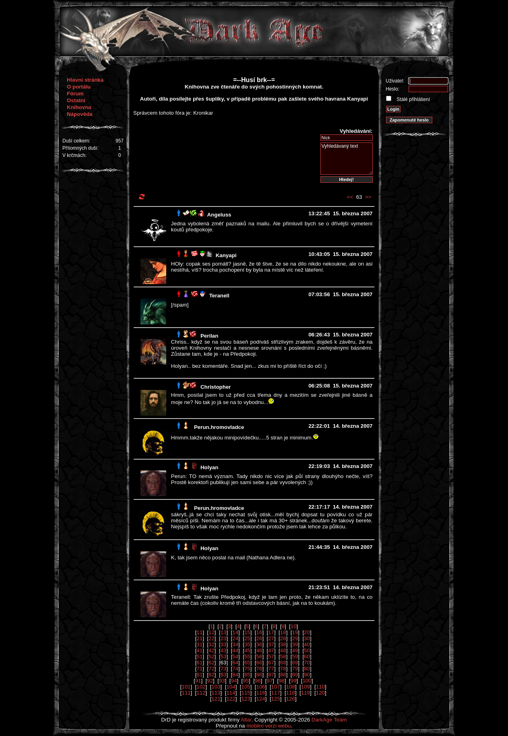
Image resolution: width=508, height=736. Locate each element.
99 (294, 681)
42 (212, 650)
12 (212, 632)
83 (224, 675)
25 (247, 638)
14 (235, 632)
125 (275, 699)
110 (320, 687)
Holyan (209, 467)
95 (246, 681)
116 (260, 693)
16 (259, 632)
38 (283, 644)
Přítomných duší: (80, 148)
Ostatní (76, 100)
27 (271, 638)
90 (307, 675)
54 (235, 657)
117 (275, 693)
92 (210, 681)
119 (305, 693)
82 (212, 675)
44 (235, 650)
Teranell (219, 296)
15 (247, 632)
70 (307, 663)
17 (271, 632)
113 (215, 693)
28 (283, 638)
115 (245, 693)
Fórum (75, 94)
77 (271, 669)
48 (283, 650)
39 (295, 644)
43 (224, 650)
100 (306, 681)
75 (247, 669)
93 (222, 681)
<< (350, 197)
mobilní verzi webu (268, 726)
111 (186, 693)
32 (212, 644)
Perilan (209, 336)
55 (247, 657)
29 (295, 638)
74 (235, 669)
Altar (246, 720)
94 (234, 681)
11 (199, 632)
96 (258, 681)
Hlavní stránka (85, 80)
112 (200, 693)
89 (295, 675)
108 (290, 687)
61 (199, 663)
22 (212, 638)
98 (282, 681)
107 (275, 687)
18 (283, 632)
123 (245, 699)
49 (295, 650)
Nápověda (80, 114)
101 (186, 687)
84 (235, 675)
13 (224, 632)
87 (271, 675)
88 (283, 675)
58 (283, 657)
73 (224, 669)
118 (290, 693)
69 (295, 663)
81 (199, 675)
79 (295, 669)
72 (212, 669)
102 (200, 687)
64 (235, 663)
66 (259, 663)
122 (230, 699)
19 (295, 632)
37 (271, 644)
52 (212, 657)
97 (269, 681)
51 (199, 657)
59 (295, 657)
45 (247, 650)
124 (260, 699)
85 (247, 675)
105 (245, 687)
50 (307, 650)
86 (259, 675)
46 (259, 650)
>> (368, 197)
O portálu (79, 87)
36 (259, 644)
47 (271, 650)
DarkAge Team (329, 720)
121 (215, 699)
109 (305, 687)
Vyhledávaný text (346, 158)
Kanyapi (226, 255)
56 (259, 657)
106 (260, 687)
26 (259, 638)
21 (199, 638)
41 (199, 650)
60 (307, 657)
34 (235, 644)
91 (198, 681)
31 (199, 644)
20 (307, 632)
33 (224, 644)
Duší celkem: (76, 141)
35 (247, 644)
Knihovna (79, 107)
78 (283, 669)
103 (215, 687)
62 (212, 663)
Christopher (215, 387)
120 (320, 693)
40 (307, 644)
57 (271, 657)
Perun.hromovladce (219, 427)
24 (235, 638)
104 (230, 687)
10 (294, 626)
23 (224, 638)
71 (199, 669)
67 (271, 663)
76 (259, 669)
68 (283, 663)
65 (247, 663)
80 (307, 669)
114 (230, 693)
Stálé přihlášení (412, 99)
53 (224, 657)
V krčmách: (74, 155)
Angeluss (219, 215)
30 (307, 638)
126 (290, 699)
